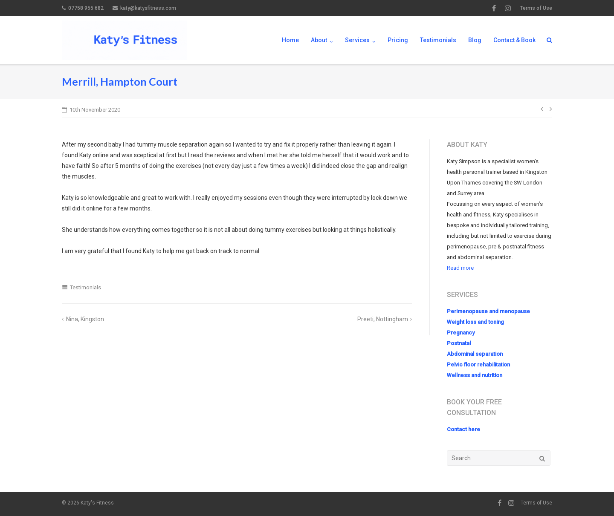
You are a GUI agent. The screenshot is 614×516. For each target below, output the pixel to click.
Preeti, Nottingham (382, 319)
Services (357, 40)
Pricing (398, 40)
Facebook (494, 8)
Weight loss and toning (475, 322)
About (319, 40)
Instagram (508, 8)
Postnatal (459, 343)
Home (290, 40)
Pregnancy (461, 332)
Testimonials (438, 40)
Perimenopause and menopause (488, 311)
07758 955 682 (86, 8)
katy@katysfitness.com (148, 8)
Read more (460, 268)
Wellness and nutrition (474, 375)
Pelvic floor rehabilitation (478, 364)
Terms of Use (536, 8)
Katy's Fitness (97, 503)
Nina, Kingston (85, 319)
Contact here (463, 429)
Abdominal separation (475, 354)
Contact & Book (514, 40)
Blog (474, 40)
